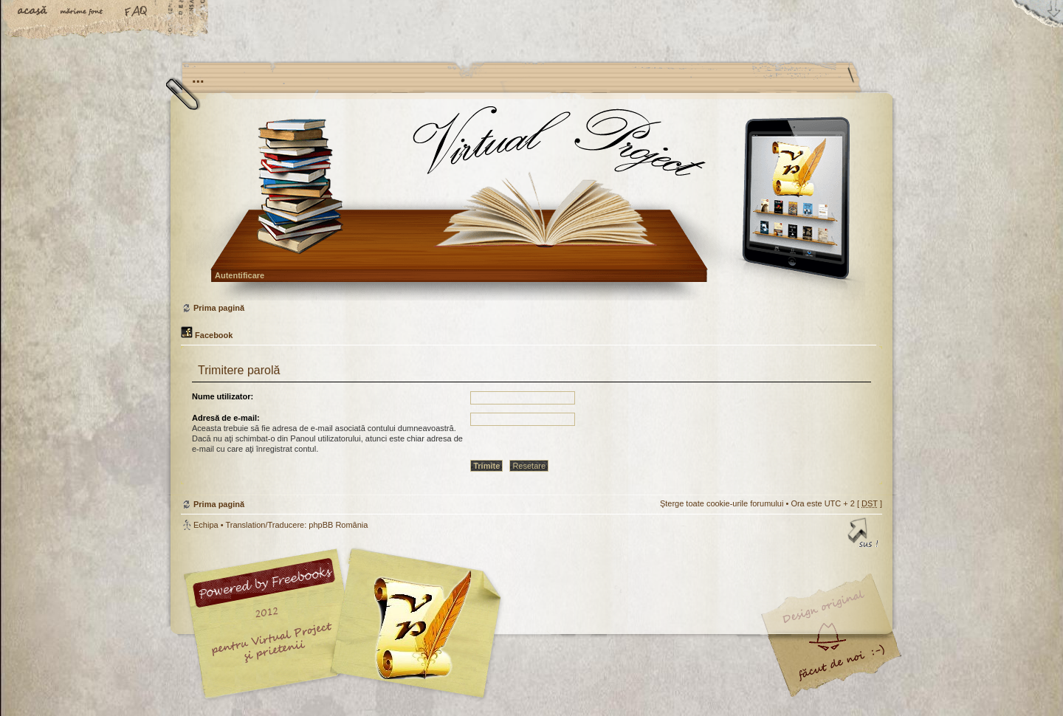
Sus (863, 535)
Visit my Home (838, 667)
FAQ (136, 12)
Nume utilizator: (222, 396)
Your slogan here (413, 625)
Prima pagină (529, 202)
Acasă (33, 12)
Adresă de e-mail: (226, 417)
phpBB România (338, 524)
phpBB (347, 624)
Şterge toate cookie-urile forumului (722, 503)
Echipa (206, 524)
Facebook (207, 335)
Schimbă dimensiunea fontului (85, 12)
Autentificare (239, 275)
